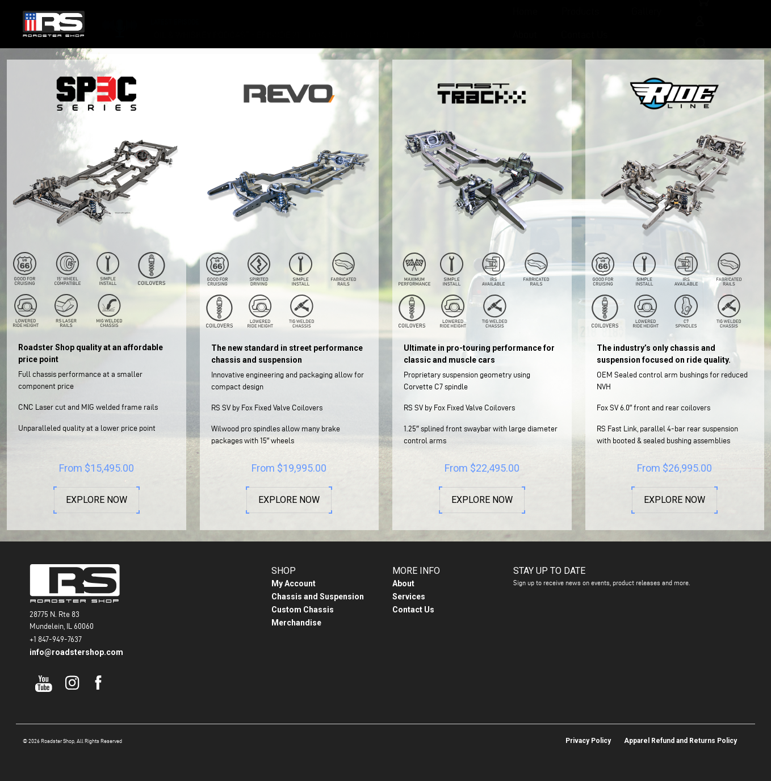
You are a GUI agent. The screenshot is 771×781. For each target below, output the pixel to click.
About (445, 23)
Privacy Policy (588, 741)
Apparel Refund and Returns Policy (680, 741)
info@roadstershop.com (76, 652)
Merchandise (296, 622)
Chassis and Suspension (317, 596)
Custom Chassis (302, 609)
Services (408, 596)
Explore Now (96, 500)
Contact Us (504, 23)
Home (264, 23)
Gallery (386, 23)
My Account (293, 583)
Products (319, 23)
